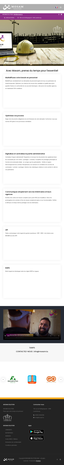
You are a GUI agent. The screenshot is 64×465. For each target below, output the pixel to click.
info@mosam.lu (18, 14)
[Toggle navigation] (61, 7)
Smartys (38, 461)
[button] (60, 379)
